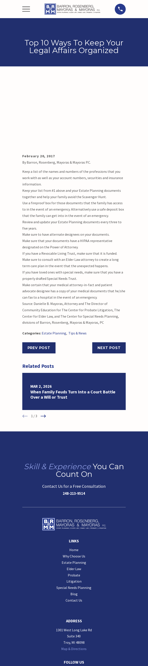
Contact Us (74, 530)
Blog (74, 524)
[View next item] (43, 346)
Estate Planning (54, 263)
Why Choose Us (74, 486)
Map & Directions (74, 579)
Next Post (109, 278)
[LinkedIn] (82, 600)
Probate (74, 505)
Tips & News (77, 263)
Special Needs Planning (73, 518)
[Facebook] (73, 600)
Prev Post (39, 278)
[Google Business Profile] (66, 600)
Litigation (74, 511)
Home (73, 480)
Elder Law (74, 499)
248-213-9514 (74, 423)
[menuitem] (54, 658)
